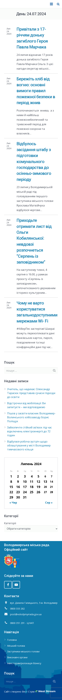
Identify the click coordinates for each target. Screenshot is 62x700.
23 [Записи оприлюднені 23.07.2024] (18, 492)
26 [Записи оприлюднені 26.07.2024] (38, 492)
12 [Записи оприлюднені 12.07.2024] (38, 481)
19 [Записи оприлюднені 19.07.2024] (38, 487)
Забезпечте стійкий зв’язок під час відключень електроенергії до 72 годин (29, 431)
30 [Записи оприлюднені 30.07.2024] (18, 497)
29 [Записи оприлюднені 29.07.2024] (11, 497)
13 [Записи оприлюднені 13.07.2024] (45, 481)
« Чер (13, 502)
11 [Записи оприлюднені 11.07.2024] (31, 481)
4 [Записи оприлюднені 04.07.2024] (32, 476)
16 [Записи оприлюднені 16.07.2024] (18, 487)
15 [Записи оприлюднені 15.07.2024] (11, 487)
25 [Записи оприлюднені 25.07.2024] (31, 492)
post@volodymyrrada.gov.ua (25, 614)
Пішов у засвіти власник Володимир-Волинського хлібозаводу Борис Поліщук (31, 417)
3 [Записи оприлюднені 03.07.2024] (25, 476)
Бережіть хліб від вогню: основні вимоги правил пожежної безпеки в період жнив (36, 90)
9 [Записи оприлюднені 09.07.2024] (18, 481)
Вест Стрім (28, 691)
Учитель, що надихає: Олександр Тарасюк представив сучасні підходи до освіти (31, 393)
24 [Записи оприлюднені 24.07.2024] (25, 492)
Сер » (49, 502)
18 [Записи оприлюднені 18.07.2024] (31, 487)
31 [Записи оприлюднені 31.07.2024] (25, 497)
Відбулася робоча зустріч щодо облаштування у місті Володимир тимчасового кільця (29, 445)
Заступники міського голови (23, 651)
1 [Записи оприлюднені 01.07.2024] (11, 476)
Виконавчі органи (17, 657)
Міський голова (16, 645)
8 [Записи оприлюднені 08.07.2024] (11, 481)
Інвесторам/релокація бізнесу (24, 663)
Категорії (10, 523)
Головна (12, 639)
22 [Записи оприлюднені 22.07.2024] (11, 492)
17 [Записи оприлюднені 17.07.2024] (25, 487)
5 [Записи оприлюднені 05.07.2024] (38, 476)
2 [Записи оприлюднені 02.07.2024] (18, 476)
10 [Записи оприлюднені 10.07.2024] (25, 481)
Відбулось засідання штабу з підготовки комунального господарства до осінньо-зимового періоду (34, 161)
